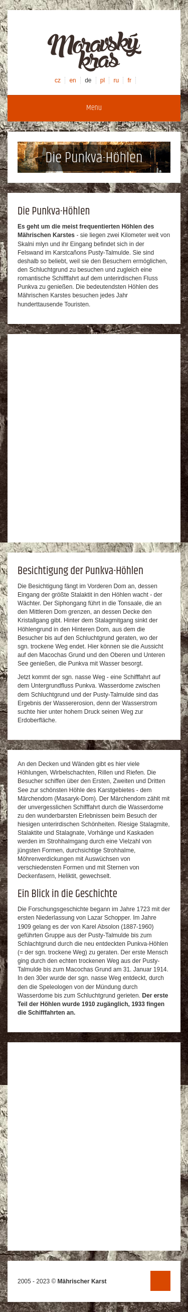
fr (129, 80)
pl (102, 80)
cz (58, 80)
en (72, 80)
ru (116, 80)
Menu (94, 107)
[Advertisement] (94, 438)
